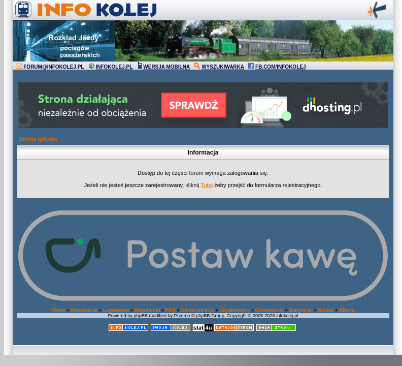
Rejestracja (84, 310)
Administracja (197, 310)
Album (347, 310)
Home (58, 310)
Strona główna (38, 139)
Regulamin (147, 310)
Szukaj (326, 310)
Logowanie (116, 310)
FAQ (170, 310)
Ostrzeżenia (269, 310)
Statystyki (301, 310)
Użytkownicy (234, 310)
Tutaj (206, 185)
